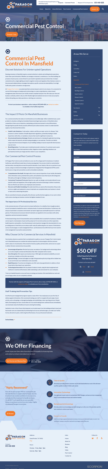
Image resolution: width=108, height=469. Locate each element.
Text (84, 267)
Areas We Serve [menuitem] (57, 9)
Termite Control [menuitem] (79, 100)
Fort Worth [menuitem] (77, 108)
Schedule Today (11, 34)
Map (31, 440)
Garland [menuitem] (76, 115)
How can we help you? (79, 195)
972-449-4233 (99, 3)
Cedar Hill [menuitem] (76, 72)
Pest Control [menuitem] (67, 9)
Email (75, 172)
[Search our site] (103, 9)
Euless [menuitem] (75, 76)
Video (66, 450)
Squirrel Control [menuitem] (79, 103)
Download (88, 272)
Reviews (67, 444)
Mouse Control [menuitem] (79, 97)
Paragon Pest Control (13, 89)
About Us (67, 441)
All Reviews (10, 413)
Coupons (60, 2)
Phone (75, 165)
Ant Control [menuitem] (78, 87)
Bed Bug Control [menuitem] (79, 90)
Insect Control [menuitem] (78, 94)
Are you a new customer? (80, 188)
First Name (77, 149)
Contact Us (94, 9)
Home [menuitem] (41, 9)
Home (66, 438)
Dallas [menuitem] (75, 112)
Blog (66, 447)
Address (76, 180)
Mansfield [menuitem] (76, 80)
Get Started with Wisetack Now (16, 361)
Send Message (79, 223)
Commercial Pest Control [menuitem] (80, 9)
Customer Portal (70, 2)
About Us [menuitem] (48, 9)
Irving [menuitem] (75, 65)
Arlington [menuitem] (76, 61)
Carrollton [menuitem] (76, 68)
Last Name (76, 157)
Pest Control (68, 453)
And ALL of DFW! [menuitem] (78, 119)
